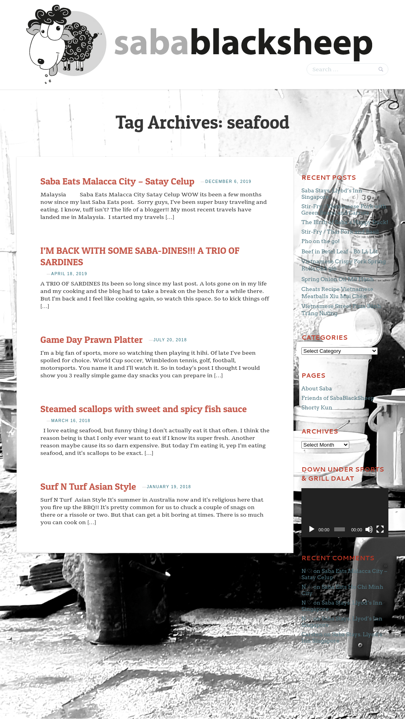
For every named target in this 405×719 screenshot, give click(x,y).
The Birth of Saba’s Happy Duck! (344, 222)
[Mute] (369, 529)
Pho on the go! (320, 241)
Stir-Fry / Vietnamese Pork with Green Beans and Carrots (343, 209)
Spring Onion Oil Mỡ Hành (337, 279)
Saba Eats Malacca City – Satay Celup (117, 181)
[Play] (312, 529)
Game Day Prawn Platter (91, 339)
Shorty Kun (316, 407)
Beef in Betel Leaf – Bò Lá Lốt (339, 251)
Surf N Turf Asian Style (88, 486)
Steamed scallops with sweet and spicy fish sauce (143, 409)
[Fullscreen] (380, 529)
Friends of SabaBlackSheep (337, 398)
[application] (344, 512)
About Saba (316, 388)
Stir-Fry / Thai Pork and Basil (340, 231)
